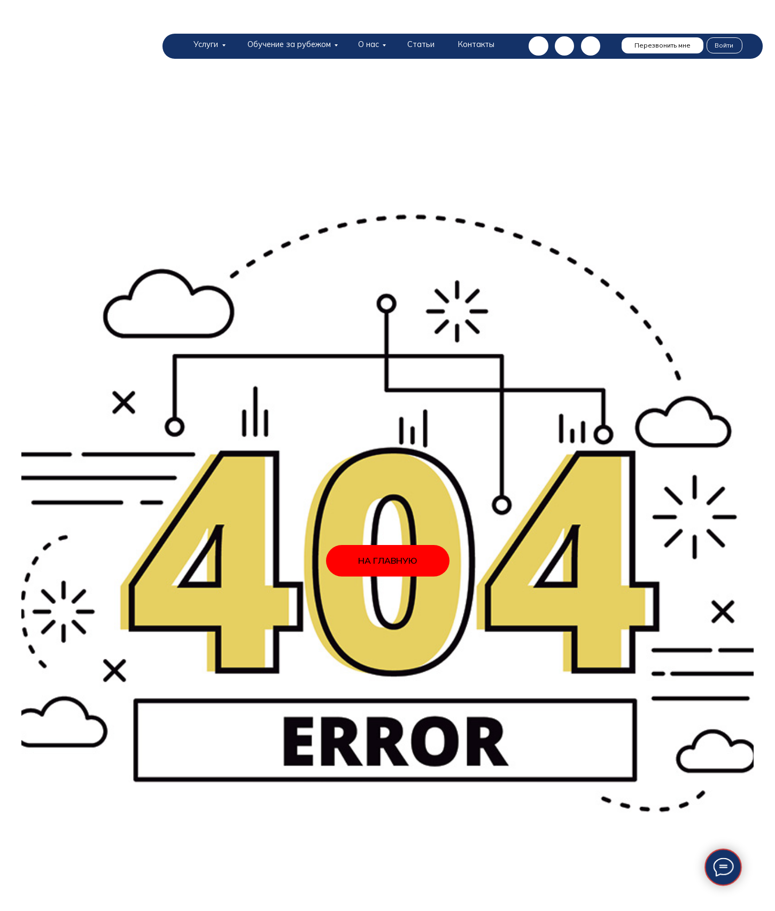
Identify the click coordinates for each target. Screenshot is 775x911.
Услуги (205, 44)
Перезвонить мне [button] (662, 45)
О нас (368, 44)
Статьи (421, 44)
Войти (724, 45)
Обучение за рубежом (289, 44)
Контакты (476, 44)
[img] (85, 49)
